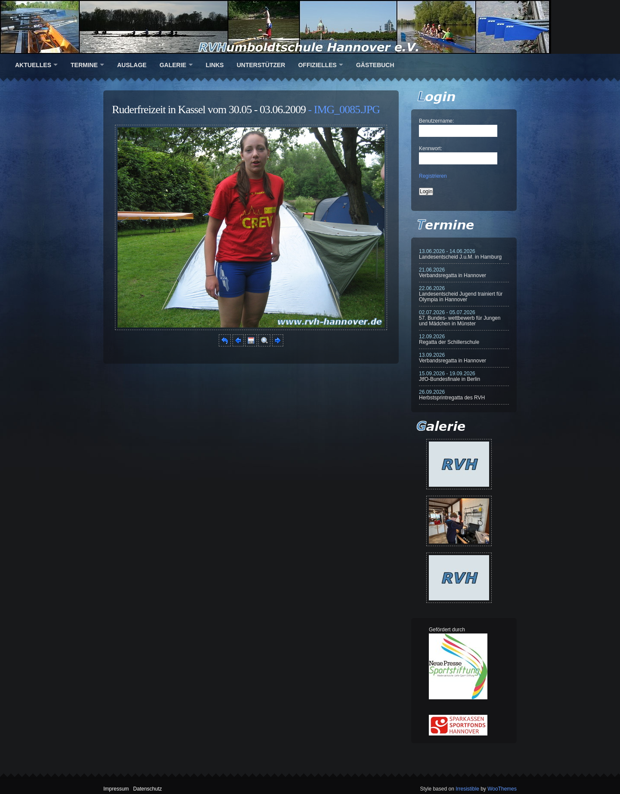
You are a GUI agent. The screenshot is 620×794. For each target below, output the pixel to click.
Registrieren (433, 176)
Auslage (131, 65)
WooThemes (502, 789)
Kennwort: (430, 148)
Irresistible (467, 789)
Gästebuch (375, 65)
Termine (84, 65)
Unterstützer (261, 65)
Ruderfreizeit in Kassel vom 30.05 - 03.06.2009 (209, 109)
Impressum (116, 789)
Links (215, 65)
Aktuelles (33, 65)
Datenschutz (147, 789)
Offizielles (317, 65)
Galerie (172, 65)
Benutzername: (436, 121)
